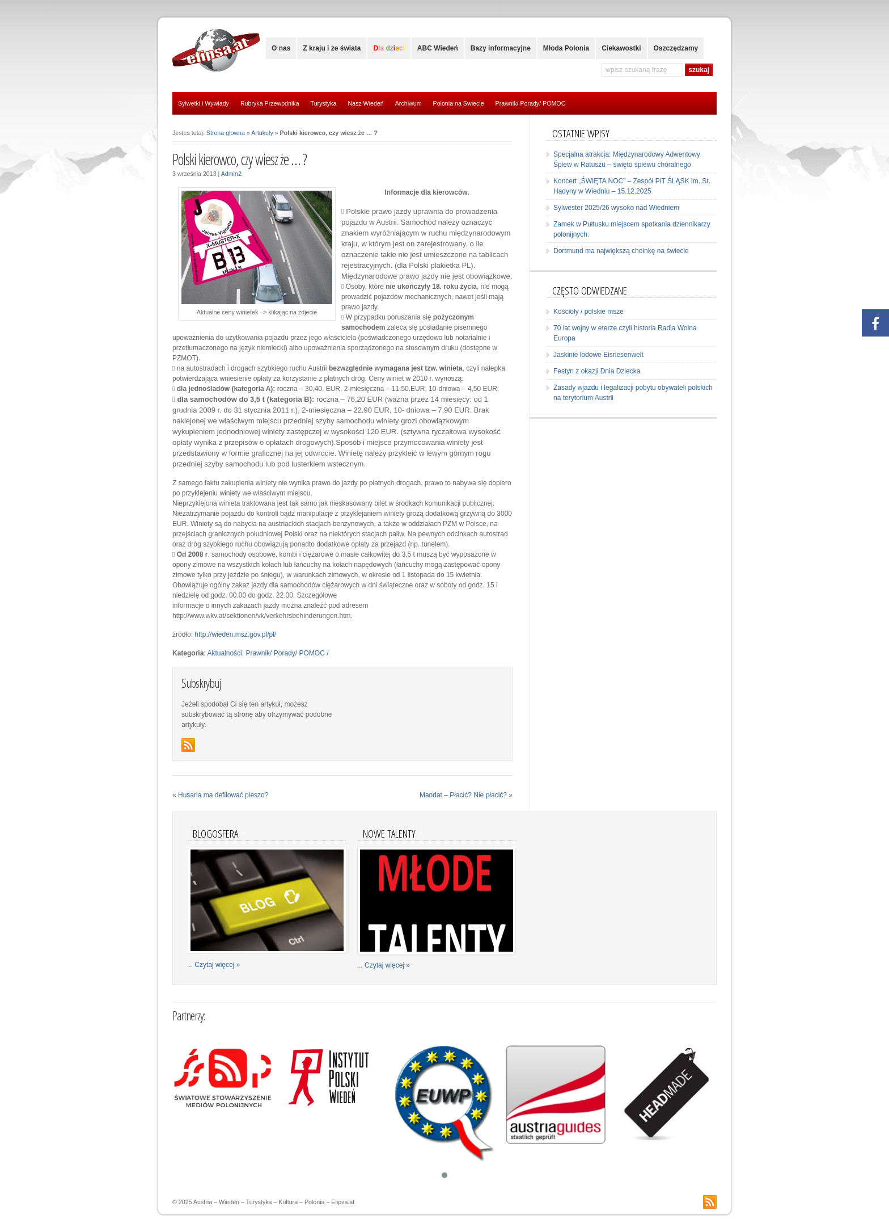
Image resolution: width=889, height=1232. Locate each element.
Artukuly (262, 132)
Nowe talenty (389, 833)
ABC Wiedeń (437, 48)
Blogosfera (215, 833)
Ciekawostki (621, 48)
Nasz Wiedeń (365, 103)
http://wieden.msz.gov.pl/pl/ (235, 634)
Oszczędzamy (676, 48)
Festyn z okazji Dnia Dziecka (596, 371)
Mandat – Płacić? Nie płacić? (463, 795)
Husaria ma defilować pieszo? (223, 795)
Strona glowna (225, 132)
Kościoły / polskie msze (588, 312)
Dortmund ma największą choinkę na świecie (621, 251)
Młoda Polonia (566, 48)
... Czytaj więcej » (213, 965)
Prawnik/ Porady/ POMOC (531, 103)
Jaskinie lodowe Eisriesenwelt (598, 355)
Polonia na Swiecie (458, 103)
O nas (281, 48)
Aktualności (224, 653)
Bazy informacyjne (501, 48)
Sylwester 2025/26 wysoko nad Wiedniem (616, 208)
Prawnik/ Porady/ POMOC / (286, 653)
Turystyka (324, 103)
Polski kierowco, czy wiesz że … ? (239, 159)
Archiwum (408, 103)
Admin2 (231, 173)
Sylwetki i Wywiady (203, 103)
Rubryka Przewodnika (269, 103)
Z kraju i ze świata (332, 48)
